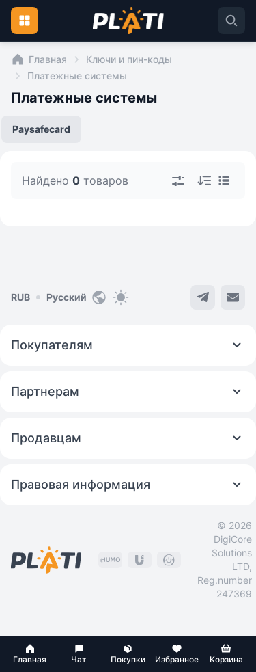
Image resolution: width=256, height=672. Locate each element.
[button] (30, 654)
